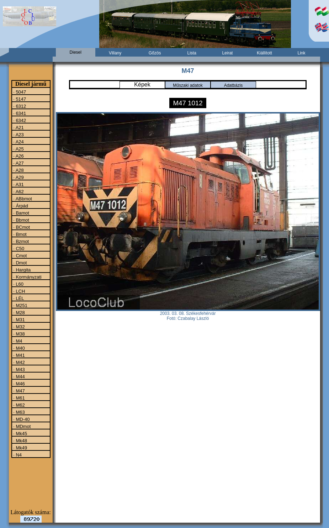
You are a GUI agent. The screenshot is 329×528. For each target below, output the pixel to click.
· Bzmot (20, 241)
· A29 (18, 177)
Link (301, 53)
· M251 (19, 305)
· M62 (18, 404)
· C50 (18, 248)
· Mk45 (19, 433)
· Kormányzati (27, 276)
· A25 (18, 148)
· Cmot (19, 255)
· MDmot (21, 426)
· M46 (18, 383)
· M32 (18, 326)
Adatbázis (233, 85)
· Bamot (20, 212)
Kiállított (264, 53)
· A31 (18, 184)
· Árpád (20, 205)
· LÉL (18, 298)
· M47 (18, 390)
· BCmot (21, 227)
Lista (191, 53)
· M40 (18, 347)
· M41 (18, 355)
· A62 (18, 191)
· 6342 (19, 120)
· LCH (18, 291)
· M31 (18, 319)
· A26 (18, 155)
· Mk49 (19, 447)
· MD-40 (21, 419)
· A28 (18, 170)
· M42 (18, 362)
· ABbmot (22, 198)
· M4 (17, 340)
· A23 (18, 134)
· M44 (18, 376)
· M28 (18, 312)
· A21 (18, 127)
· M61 (18, 397)
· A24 (18, 141)
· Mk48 (19, 440)
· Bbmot (20, 219)
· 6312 (19, 106)
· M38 (18, 333)
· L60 (18, 283)
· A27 (18, 162)
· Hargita (21, 269)
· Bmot (19, 234)
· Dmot (19, 262)
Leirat (227, 53)
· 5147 (19, 98)
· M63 (18, 412)
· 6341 (19, 113)
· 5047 (19, 91)
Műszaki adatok (187, 85)
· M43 (18, 369)
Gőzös (155, 53)
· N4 (17, 454)
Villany (115, 53)
